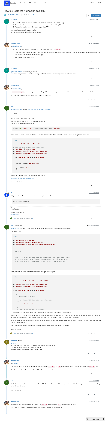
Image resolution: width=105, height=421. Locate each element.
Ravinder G (14, 20)
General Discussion (13, 15)
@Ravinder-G (16, 46)
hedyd (12, 106)
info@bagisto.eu (15, 214)
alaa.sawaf (14, 340)
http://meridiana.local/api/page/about (22, 178)
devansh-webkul (15, 43)
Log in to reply (96, 15)
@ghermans (18, 225)
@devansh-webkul (17, 72)
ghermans (14, 193)
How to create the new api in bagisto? (40, 109)
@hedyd (20, 340)
